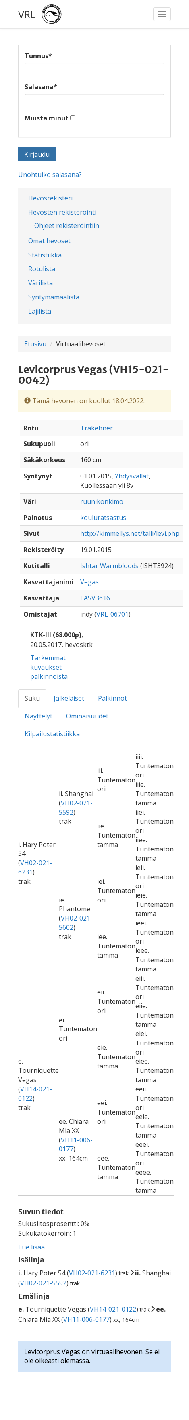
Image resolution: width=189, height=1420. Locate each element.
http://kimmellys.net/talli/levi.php (129, 533)
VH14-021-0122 (113, 1309)
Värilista (40, 282)
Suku (32, 698)
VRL (26, 14)
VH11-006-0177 (86, 1319)
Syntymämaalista (53, 297)
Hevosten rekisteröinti (62, 212)
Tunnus (38, 55)
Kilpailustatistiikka (52, 733)
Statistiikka (45, 255)
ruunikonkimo (101, 501)
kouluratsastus (103, 517)
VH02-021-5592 (43, 1283)
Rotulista (41, 268)
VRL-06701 (112, 614)
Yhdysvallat (132, 476)
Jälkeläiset (69, 698)
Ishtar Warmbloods (109, 565)
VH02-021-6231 (92, 1272)
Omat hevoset (49, 240)
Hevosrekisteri (50, 198)
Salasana (41, 86)
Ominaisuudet (87, 716)
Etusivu (35, 343)
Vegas (89, 581)
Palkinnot (112, 698)
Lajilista (39, 311)
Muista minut (47, 118)
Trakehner (96, 427)
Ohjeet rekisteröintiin (66, 225)
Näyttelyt (38, 716)
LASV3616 (95, 598)
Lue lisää (31, 1247)
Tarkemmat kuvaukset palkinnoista (49, 667)
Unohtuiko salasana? (50, 174)
